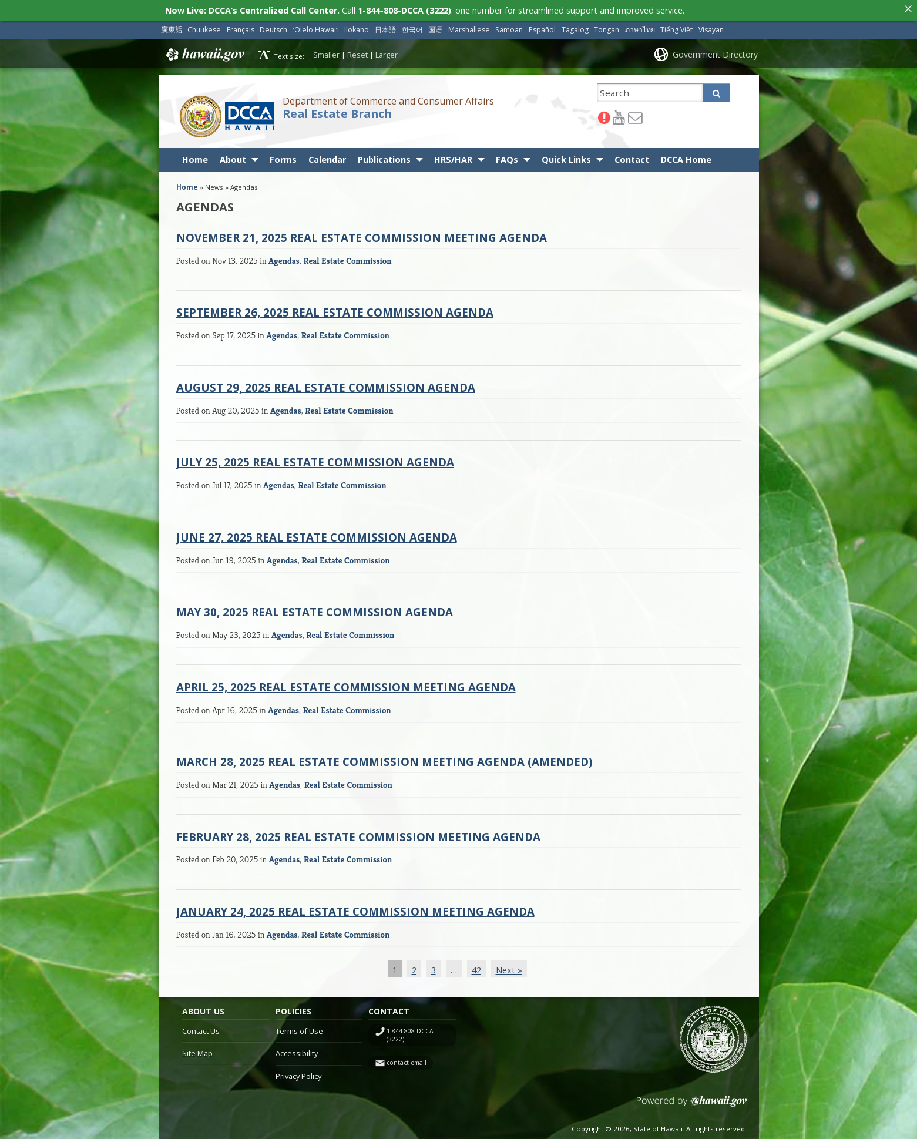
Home (195, 157)
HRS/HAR (453, 157)
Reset (357, 52)
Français (240, 27)
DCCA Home (686, 157)
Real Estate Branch (337, 112)
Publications (384, 157)
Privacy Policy (298, 1074)
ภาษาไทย (640, 27)
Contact (631, 157)
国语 (435, 27)
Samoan (509, 27)
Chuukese (204, 27)
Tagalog (575, 27)
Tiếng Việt (676, 27)
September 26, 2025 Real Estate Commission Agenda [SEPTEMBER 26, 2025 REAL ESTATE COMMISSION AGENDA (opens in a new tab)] (334, 310)
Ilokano (356, 27)
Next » (509, 967)
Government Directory (715, 52)
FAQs (507, 157)
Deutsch (273, 27)
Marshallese (469, 27)
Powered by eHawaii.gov (692, 1103)
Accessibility (297, 1051)
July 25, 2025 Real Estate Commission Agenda (315, 459)
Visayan (711, 27)
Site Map (197, 1051)
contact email (406, 1060)
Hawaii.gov (204, 52)
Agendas (284, 258)
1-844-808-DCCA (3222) (410, 1032)
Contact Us (201, 1028)
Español (542, 27)
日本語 (385, 27)
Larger (386, 52)
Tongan (606, 27)
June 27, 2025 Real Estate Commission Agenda (316, 534)
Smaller (326, 52)
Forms (283, 157)
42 (476, 967)
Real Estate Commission (347, 258)
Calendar (327, 157)
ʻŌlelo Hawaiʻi (316, 27)
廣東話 (171, 27)
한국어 (412, 27)
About (233, 157)
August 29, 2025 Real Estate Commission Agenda (325, 385)
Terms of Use (299, 1028)
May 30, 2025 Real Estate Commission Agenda (314, 609)
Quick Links (566, 157)
